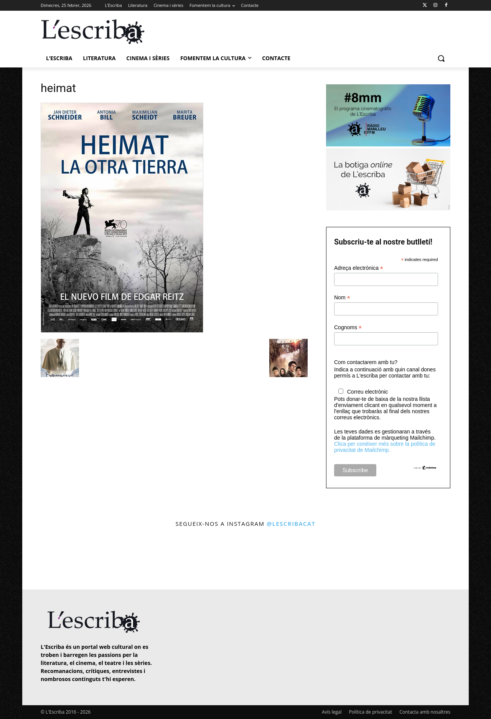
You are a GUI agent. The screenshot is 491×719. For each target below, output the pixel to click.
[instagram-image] (48, 559)
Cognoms (348, 327)
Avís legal (331, 712)
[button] (441, 58)
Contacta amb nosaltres (424, 712)
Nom (342, 297)
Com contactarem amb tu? (365, 362)
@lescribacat (291, 523)
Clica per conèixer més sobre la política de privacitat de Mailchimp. (384, 447)
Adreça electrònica (358, 268)
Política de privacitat (370, 712)
